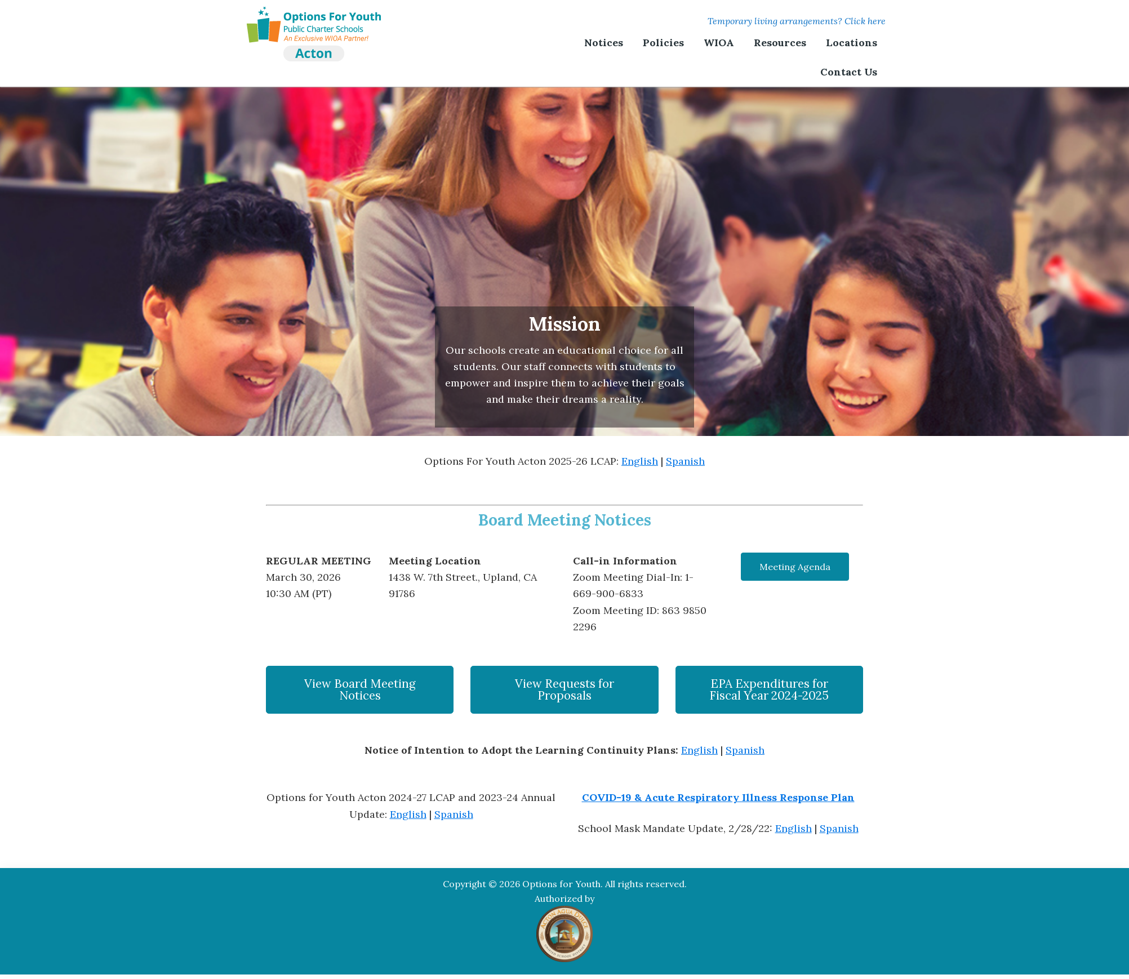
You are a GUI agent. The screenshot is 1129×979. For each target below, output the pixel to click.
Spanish (685, 461)
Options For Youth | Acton (313, 20)
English (639, 461)
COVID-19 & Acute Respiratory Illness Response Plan (718, 797)
